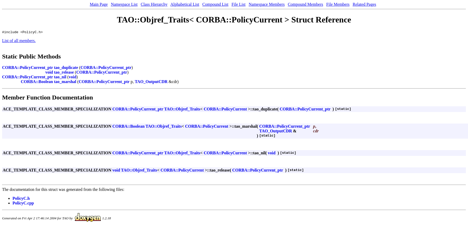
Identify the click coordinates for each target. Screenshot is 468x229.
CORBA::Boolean (37, 82)
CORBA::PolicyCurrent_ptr (27, 68)
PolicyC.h (21, 199)
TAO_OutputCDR (151, 82)
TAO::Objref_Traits (182, 110)
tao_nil (60, 77)
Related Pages (364, 4)
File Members (337, 4)
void (49, 73)
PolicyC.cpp (23, 204)
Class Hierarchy (154, 4)
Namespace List (124, 4)
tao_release (64, 73)
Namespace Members (267, 4)
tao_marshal (65, 82)
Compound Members (305, 4)
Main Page (99, 4)
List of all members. (19, 41)
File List (238, 4)
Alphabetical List (184, 4)
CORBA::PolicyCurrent (225, 110)
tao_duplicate (66, 68)
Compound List (215, 4)
